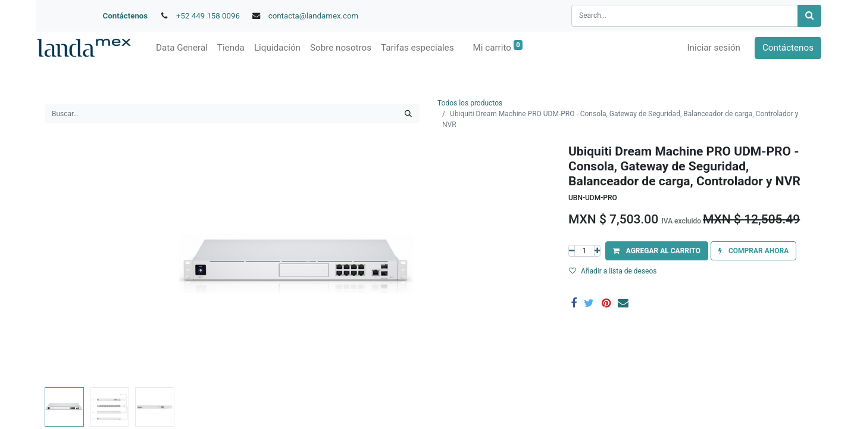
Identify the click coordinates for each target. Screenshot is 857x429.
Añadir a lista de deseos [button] (613, 271)
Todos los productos (469, 103)
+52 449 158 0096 (208, 15)
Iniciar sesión (713, 47)
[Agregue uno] (597, 251)
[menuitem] (181, 48)
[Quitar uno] (571, 251)
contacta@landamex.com (313, 15)
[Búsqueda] (809, 16)
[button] (656, 250)
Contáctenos (125, 15)
